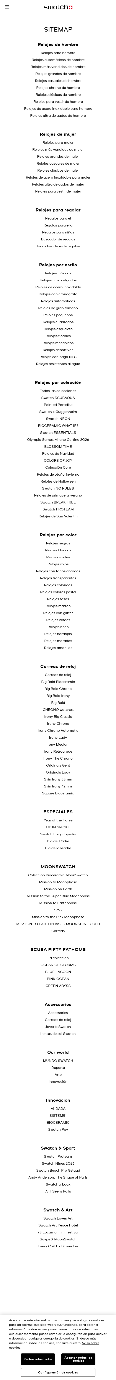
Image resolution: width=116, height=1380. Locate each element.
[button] (7, 7)
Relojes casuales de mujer (58, 163)
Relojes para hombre (58, 53)
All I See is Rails (58, 1191)
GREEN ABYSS (58, 986)
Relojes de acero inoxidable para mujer (58, 177)
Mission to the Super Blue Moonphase (58, 896)
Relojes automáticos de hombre (58, 60)
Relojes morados (58, 641)
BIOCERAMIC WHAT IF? (58, 425)
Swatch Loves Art (58, 1218)
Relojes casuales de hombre (58, 81)
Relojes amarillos (58, 648)
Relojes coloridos (58, 585)
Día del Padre (58, 841)
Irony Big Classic (58, 716)
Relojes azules (58, 557)
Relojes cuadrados (58, 322)
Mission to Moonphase (58, 882)
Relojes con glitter (58, 613)
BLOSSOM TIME (58, 446)
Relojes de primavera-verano (58, 495)
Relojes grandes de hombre (58, 74)
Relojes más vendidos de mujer (58, 149)
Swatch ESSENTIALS (58, 432)
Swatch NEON (58, 419)
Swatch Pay (58, 1129)
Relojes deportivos (58, 350)
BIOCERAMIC (58, 1122)
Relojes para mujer (58, 142)
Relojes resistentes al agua (58, 364)
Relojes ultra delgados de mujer (58, 184)
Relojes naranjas (58, 634)
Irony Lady (58, 737)
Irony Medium (58, 744)
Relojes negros (58, 543)
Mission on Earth (58, 889)
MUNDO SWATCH (58, 1060)
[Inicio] (58, 7)
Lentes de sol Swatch (58, 1033)
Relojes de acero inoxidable (58, 287)
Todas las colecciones (58, 391)
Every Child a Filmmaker (58, 1246)
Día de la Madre (58, 848)
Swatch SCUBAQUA (58, 398)
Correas (58, 931)
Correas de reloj (58, 675)
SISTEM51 (58, 1115)
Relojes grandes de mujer (58, 156)
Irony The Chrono (58, 758)
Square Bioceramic (58, 793)
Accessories (58, 1013)
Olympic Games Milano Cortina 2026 (58, 439)
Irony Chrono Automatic (58, 730)
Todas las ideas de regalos (58, 246)
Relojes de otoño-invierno (58, 474)
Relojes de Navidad (58, 453)
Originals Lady (58, 772)
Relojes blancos (58, 550)
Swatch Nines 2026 (58, 1163)
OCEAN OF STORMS (58, 965)
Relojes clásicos (58, 273)
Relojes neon (58, 627)
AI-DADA (58, 1108)
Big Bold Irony (58, 696)
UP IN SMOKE (58, 827)
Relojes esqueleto (58, 329)
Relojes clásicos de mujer (58, 170)
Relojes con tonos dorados (58, 571)
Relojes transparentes (58, 578)
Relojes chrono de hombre (58, 88)
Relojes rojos (58, 564)
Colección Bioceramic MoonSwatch (58, 875)
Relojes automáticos (58, 301)
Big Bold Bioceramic (58, 682)
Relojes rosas (58, 599)
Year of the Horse (58, 820)
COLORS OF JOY (58, 460)
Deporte (58, 1067)
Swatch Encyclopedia (58, 834)
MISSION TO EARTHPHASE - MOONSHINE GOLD (58, 924)
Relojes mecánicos (58, 343)
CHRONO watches (58, 709)
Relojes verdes (58, 620)
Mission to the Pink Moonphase (58, 917)
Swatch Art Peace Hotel (58, 1225)
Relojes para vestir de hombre (58, 101)
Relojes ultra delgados (58, 280)
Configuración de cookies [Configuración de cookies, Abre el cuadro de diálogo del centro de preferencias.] (58, 1372)
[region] (58, 1347)
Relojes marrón (58, 606)
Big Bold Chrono (58, 689)
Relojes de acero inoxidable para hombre (58, 108)
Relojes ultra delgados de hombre (58, 115)
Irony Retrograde (58, 751)
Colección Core (58, 467)
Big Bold (58, 702)
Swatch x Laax (58, 1184)
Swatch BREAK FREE (58, 502)
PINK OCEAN (58, 979)
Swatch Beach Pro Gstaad (58, 1170)
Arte (58, 1074)
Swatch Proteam (58, 1156)
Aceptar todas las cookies (78, 1359)
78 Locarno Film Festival (58, 1232)
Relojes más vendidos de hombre (58, 67)
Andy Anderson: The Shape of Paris (58, 1177)
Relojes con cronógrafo (58, 294)
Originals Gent (58, 765)
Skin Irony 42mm (58, 786)
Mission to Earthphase (58, 903)
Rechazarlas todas (37, 1359)
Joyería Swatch (58, 1027)
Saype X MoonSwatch (58, 1239)
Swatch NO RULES (58, 488)
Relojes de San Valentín (58, 516)
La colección (58, 958)
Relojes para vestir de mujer (58, 191)
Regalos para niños (58, 232)
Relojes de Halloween (58, 481)
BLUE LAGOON (58, 972)
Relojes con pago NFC (58, 357)
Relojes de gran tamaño (58, 308)
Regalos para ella (58, 225)
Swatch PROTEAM (58, 509)
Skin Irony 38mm (58, 779)
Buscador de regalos (58, 239)
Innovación (58, 1081)
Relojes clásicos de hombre (58, 94)
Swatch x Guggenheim (58, 412)
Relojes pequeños (58, 315)
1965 (58, 910)
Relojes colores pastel (58, 592)
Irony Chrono (58, 723)
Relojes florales (58, 336)
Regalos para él (58, 218)
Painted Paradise (58, 405)
